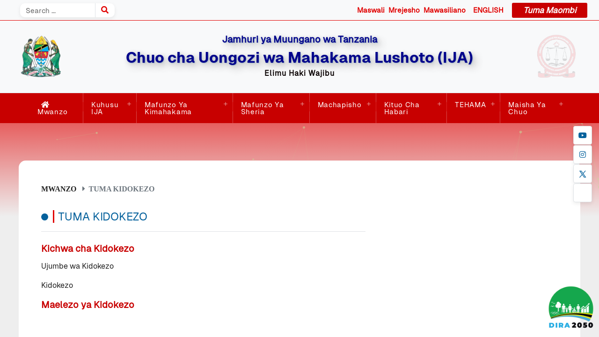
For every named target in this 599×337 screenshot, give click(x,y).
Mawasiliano (445, 10)
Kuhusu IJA (104, 108)
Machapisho (340, 105)
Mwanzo (52, 108)
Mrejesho (404, 10)
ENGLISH (488, 10)
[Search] (57, 10)
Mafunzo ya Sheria (262, 108)
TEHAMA (470, 105)
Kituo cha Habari (402, 108)
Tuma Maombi (549, 10)
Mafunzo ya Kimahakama (168, 108)
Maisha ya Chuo (527, 108)
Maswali (371, 10)
